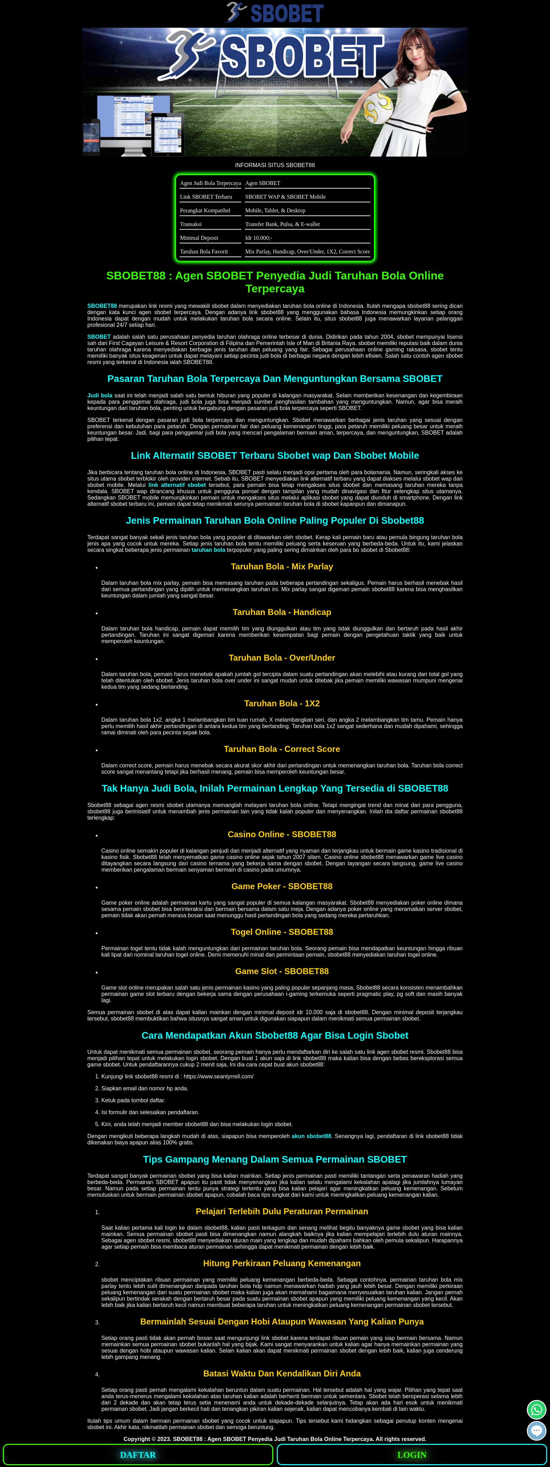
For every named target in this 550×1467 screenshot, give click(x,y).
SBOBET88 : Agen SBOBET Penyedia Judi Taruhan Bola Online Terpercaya (273, 1439)
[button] (536, 1431)
